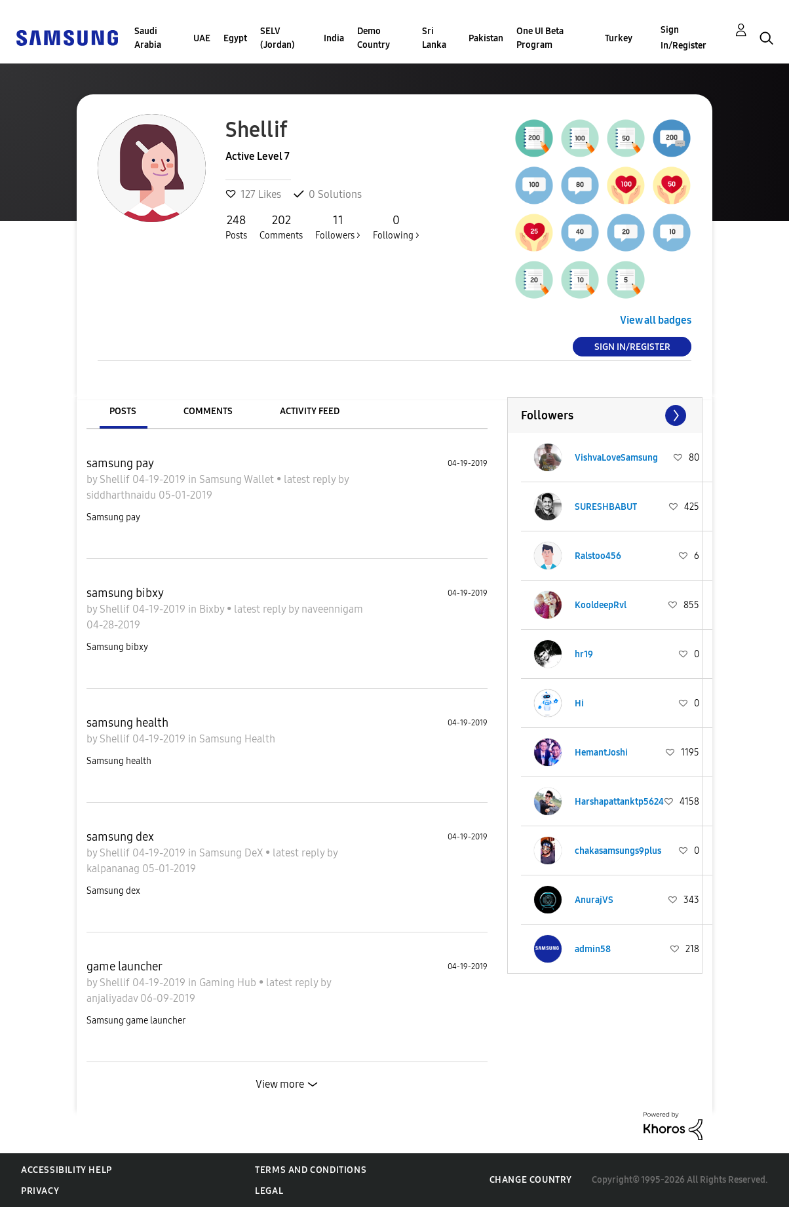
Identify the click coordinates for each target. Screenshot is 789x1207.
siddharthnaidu (123, 495)
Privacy (40, 1191)
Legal (269, 1191)
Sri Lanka (434, 38)
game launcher (125, 966)
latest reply (311, 479)
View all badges (655, 320)
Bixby (213, 609)
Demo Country (373, 38)
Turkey (618, 38)
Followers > (337, 226)
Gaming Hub (229, 982)
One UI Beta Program (540, 38)
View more (280, 1084)
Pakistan (486, 38)
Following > (396, 226)
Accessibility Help (66, 1170)
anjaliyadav (113, 998)
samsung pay (120, 463)
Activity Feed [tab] (309, 411)
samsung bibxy (125, 593)
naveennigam (332, 609)
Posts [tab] (122, 411)
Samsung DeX (232, 853)
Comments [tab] (208, 411)
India (334, 38)
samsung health (127, 723)
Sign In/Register (683, 37)
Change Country (531, 1179)
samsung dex (120, 837)
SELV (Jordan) (277, 38)
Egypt (235, 38)
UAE (201, 38)
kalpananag (114, 868)
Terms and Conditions (310, 1170)
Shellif (116, 479)
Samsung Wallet (238, 479)
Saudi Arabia (147, 38)
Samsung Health (237, 739)
